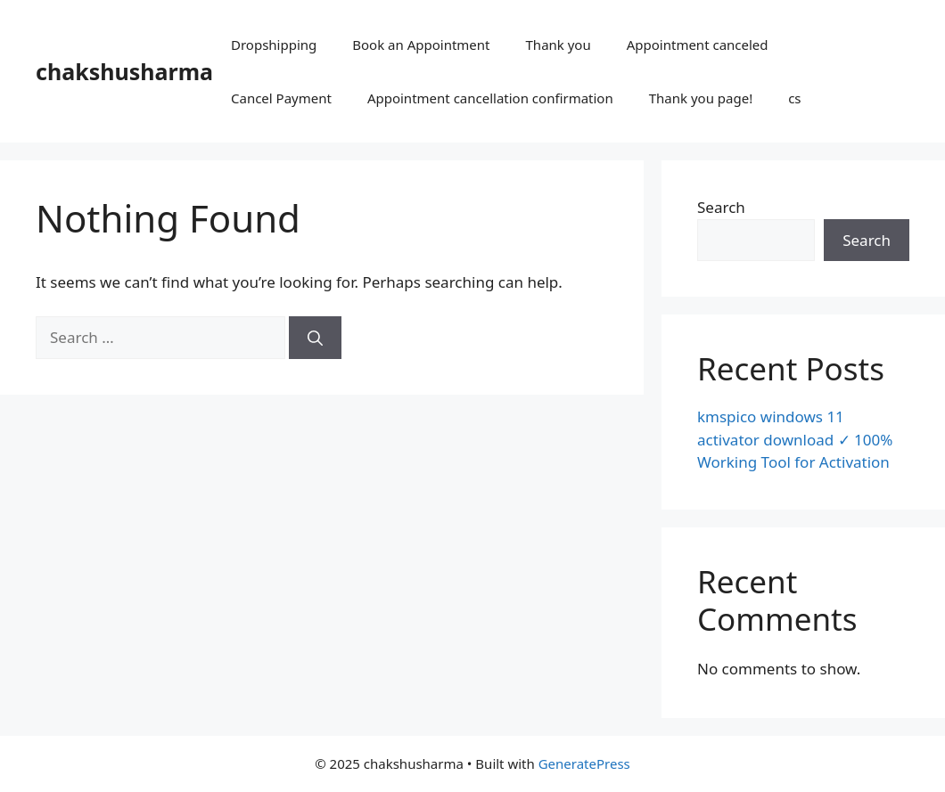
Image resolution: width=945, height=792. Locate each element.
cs (794, 98)
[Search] (315, 337)
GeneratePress (584, 763)
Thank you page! (700, 98)
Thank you (558, 44)
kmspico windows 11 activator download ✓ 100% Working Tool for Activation (794, 439)
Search (721, 207)
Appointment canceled (697, 44)
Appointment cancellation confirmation (490, 98)
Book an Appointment (420, 44)
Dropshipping (273, 44)
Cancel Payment (281, 98)
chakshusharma (124, 71)
